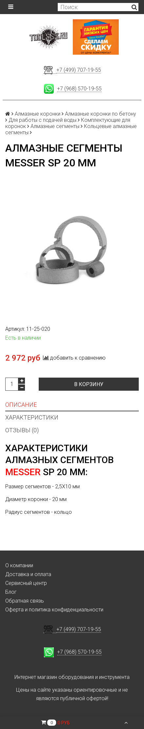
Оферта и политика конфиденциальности (54, 610)
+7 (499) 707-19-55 (78, 70)
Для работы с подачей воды (42, 120)
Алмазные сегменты (55, 126)
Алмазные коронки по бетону (100, 114)
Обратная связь (24, 601)
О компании (19, 565)
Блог (11, 592)
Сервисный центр (26, 583)
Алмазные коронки (37, 114)
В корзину (88, 384)
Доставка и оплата (28, 574)
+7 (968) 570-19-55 (79, 88)
